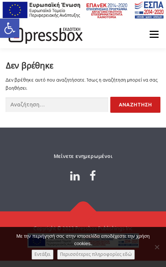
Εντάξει (43, 254)
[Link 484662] (75, 175)
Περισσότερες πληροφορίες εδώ (96, 254)
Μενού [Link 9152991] (153, 34)
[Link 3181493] (45, 34)
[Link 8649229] (92, 175)
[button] (9, 28)
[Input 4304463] (135, 105)
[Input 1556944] (57, 105)
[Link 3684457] (83, 211)
